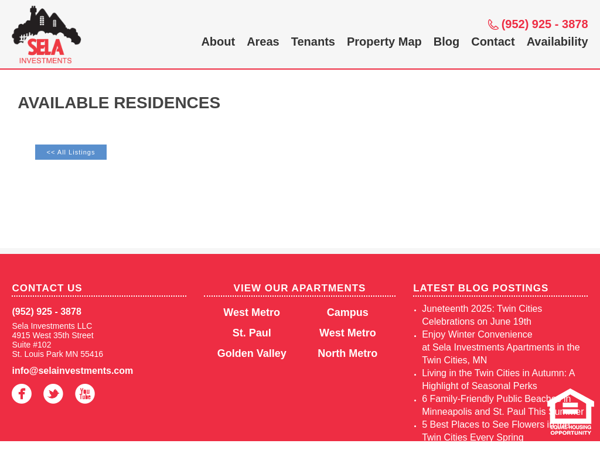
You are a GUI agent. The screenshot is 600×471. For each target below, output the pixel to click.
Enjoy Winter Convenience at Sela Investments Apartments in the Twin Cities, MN (500, 347)
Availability (557, 41)
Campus (348, 312)
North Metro (347, 353)
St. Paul (252, 333)
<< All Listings (71, 152)
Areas (263, 41)
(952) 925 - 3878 (545, 24)
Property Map (384, 41)
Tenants (313, 41)
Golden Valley (252, 353)
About (218, 41)
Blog (446, 41)
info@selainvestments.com (72, 371)
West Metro (251, 312)
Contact (492, 41)
